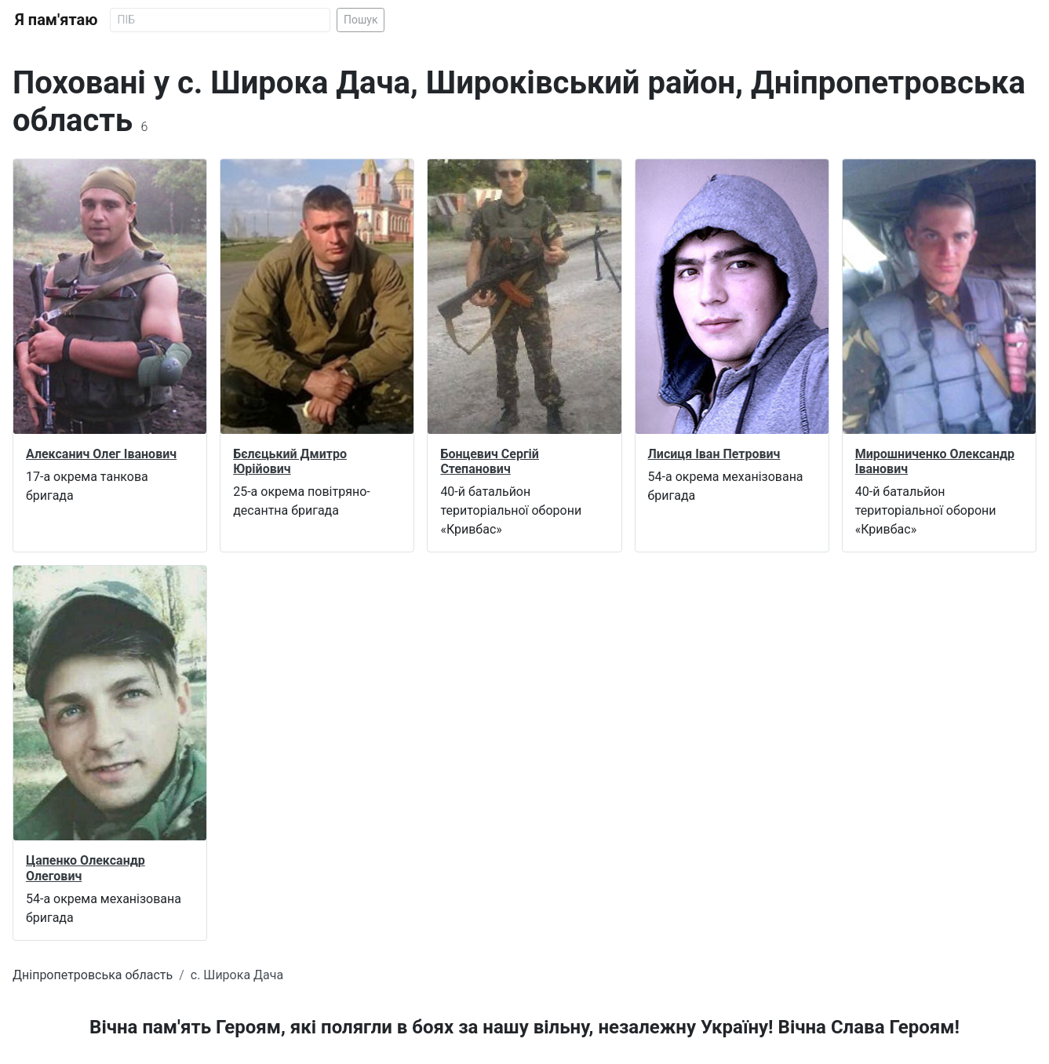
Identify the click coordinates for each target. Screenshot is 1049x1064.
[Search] (220, 20)
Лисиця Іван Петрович (714, 453)
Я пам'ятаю (56, 19)
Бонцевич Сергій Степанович (489, 461)
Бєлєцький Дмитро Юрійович (290, 461)
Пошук (361, 19)
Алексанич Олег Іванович (101, 453)
